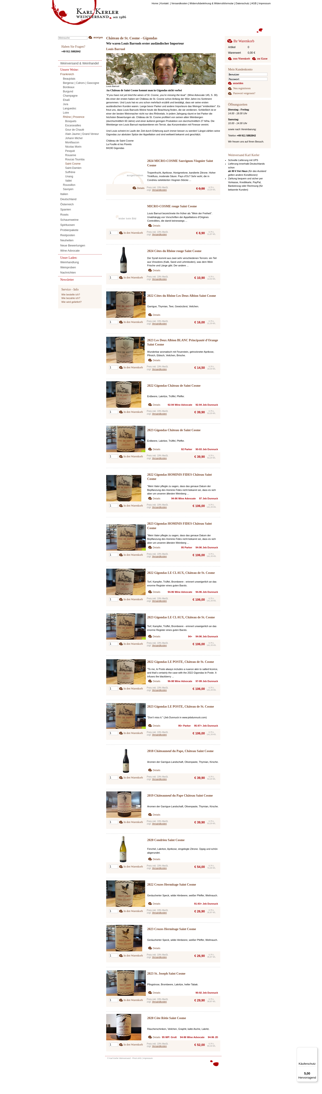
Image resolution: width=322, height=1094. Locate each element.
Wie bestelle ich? (70, 294)
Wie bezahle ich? (70, 298)
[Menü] (315, 1050)
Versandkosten (159, 190)
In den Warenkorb (133, 232)
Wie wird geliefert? (71, 302)
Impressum (148, 1058)
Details (141, 188)
